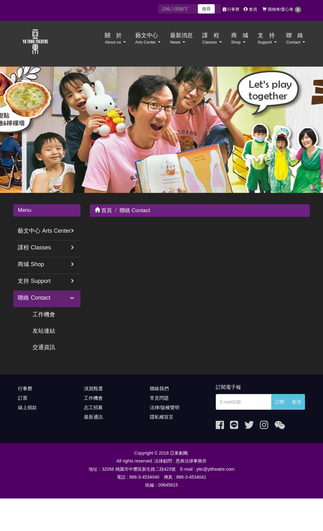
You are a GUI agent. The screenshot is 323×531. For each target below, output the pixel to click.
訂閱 (279, 401)
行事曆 (231, 9)
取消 (296, 401)
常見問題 (159, 398)
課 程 (211, 38)
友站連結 (43, 331)
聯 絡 (295, 38)
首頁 (103, 210)
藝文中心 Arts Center (44, 231)
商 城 (239, 38)
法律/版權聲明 (164, 407)
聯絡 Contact (34, 298)
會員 (250, 9)
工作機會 (43, 314)
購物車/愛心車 (281, 10)
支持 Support (34, 281)
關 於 (115, 38)
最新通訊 (93, 417)
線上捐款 (27, 407)
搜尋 (206, 8)
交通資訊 (43, 347)
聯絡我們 (159, 388)
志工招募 (93, 407)
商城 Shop (31, 264)
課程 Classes (34, 247)
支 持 (267, 38)
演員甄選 (93, 388)
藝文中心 (148, 38)
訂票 (22, 398)
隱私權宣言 (161, 417)
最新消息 (181, 38)
